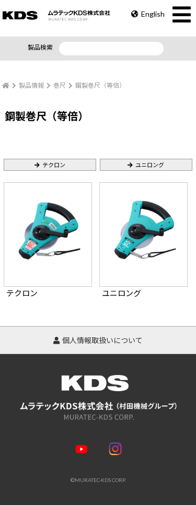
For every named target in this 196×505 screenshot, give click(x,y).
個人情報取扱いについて (98, 340)
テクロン (53, 164)
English (148, 13)
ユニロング (149, 164)
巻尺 (59, 85)
